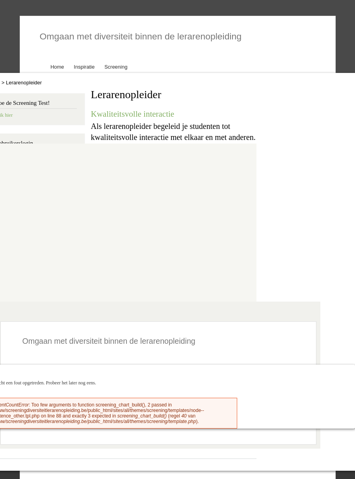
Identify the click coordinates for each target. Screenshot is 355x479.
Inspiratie (84, 67)
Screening (116, 67)
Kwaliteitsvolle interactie (133, 114)
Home (57, 67)
